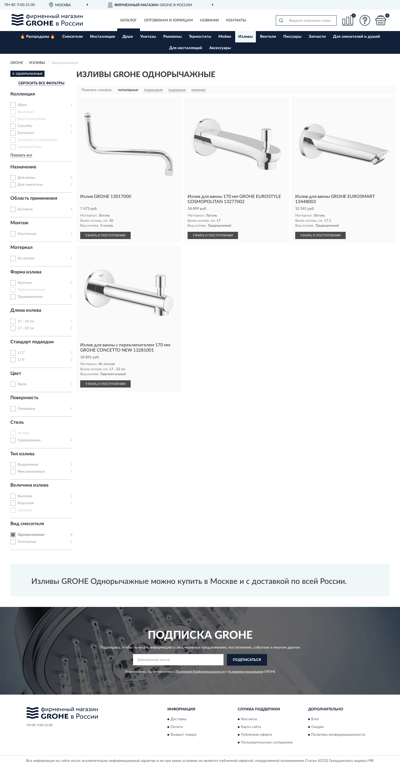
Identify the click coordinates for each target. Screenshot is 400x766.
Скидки (317, 727)
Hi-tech (24, 433)
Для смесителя (30, 185)
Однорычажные (31, 535)
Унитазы (148, 37)
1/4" (21, 360)
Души (127, 37)
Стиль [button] (17, 422)
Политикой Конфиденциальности (200, 671)
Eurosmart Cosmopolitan (37, 140)
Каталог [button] (128, 20)
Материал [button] (21, 247)
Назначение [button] (23, 167)
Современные (29, 440)
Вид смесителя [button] (27, 524)
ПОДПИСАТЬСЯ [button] (247, 660)
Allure (22, 105)
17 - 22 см (26, 328)
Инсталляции (102, 37)
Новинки (209, 20)
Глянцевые (26, 409)
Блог (315, 719)
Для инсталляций (185, 48)
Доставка (178, 719)
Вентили (268, 37)
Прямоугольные (31, 290)
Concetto (25, 126)
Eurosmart (26, 133)
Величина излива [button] (29, 485)
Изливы (245, 37)
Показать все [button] (21, 155)
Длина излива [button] (25, 310)
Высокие (25, 496)
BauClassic (26, 112)
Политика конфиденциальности (338, 735)
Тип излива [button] (22, 454)
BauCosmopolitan (32, 119)
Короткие (26, 503)
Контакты (236, 20)
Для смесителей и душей (356, 37)
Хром (22, 384)
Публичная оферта (256, 735)
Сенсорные (27, 542)
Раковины (172, 37)
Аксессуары (220, 48)
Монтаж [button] (19, 223)
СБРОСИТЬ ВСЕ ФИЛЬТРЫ (41, 83)
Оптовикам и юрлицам (168, 20)
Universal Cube (29, 147)
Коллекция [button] (22, 94)
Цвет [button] (15, 373)
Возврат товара (183, 735)
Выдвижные (28, 464)
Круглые (25, 283)
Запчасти (317, 37)
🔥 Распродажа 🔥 (37, 37)
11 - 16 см (26, 321)
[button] (365, 20)
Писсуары (292, 37)
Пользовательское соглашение (267, 742)
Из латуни (26, 258)
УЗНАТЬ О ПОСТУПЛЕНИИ (105, 235)
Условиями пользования (245, 671)
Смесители (72, 37)
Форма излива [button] (25, 272)
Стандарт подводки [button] (32, 342)
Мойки (224, 37)
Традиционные (30, 297)
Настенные (27, 234)
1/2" (21, 353)
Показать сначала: (97, 90)
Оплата (177, 727)
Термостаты (200, 37)
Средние (25, 510)
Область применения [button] (33, 198)
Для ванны (26, 178)
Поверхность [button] (24, 398)
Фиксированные (31, 471)
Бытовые (25, 209)
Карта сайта (251, 727)
